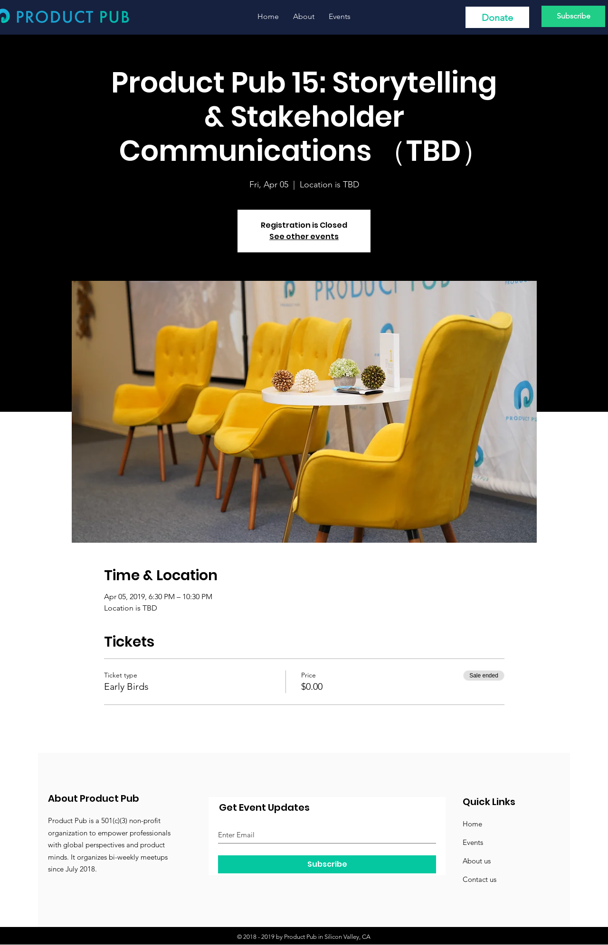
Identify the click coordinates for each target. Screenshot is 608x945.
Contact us (479, 879)
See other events (304, 236)
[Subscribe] (573, 16)
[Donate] (497, 17)
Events (473, 842)
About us (477, 860)
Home (472, 823)
